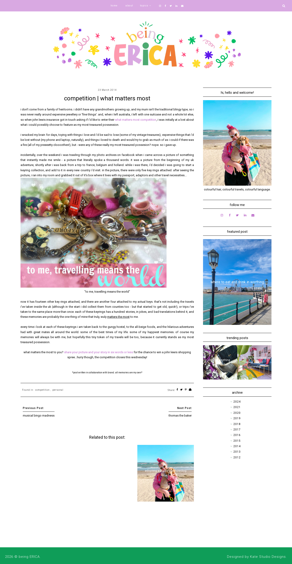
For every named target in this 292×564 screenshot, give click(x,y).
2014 (237, 446)
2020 (237, 412)
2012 (237, 457)
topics (144, 5)
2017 (237, 429)
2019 (237, 418)
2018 (237, 424)
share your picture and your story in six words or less (98, 352)
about (129, 5)
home (114, 5)
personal (57, 390)
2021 (237, 407)
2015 (237, 440)
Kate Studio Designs (268, 557)
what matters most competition (135, 119)
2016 (237, 435)
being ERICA (29, 557)
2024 (237, 401)
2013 (237, 451)
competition (42, 390)
